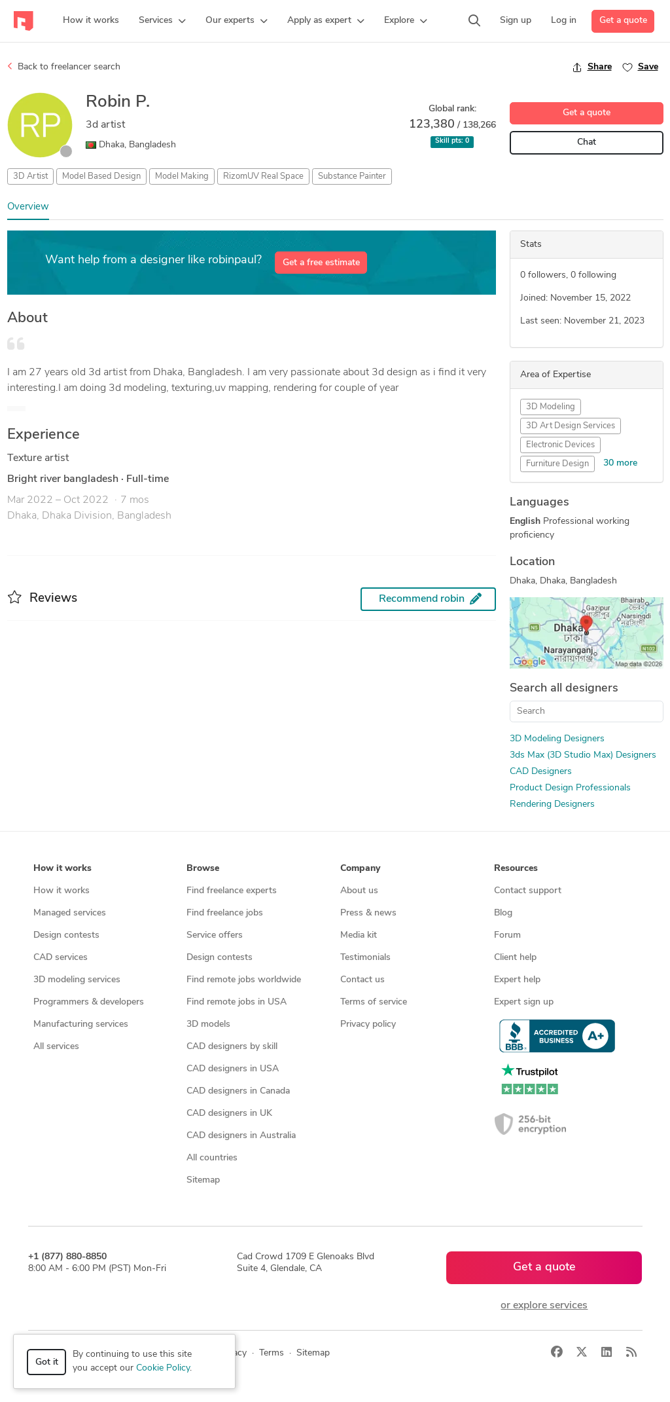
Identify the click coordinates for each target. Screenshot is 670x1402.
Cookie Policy (163, 1368)
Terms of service (373, 1002)
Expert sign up (524, 1002)
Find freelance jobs (224, 913)
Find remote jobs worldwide (243, 980)
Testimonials (365, 958)
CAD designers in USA (232, 1069)
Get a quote (623, 21)
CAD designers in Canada (238, 1091)
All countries (212, 1158)
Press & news (368, 913)
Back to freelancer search (63, 67)
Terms (271, 1353)
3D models (208, 1024)
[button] (162, 21)
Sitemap (203, 1180)
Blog (503, 913)
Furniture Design (557, 464)
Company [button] (360, 869)
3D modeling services (76, 980)
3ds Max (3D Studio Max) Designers (583, 755)
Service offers (214, 935)
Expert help (517, 980)
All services (56, 1047)
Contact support (527, 891)
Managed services (69, 913)
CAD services (60, 958)
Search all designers (564, 688)
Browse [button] (202, 869)
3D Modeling (550, 407)
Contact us (362, 980)
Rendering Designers (552, 804)
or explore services (544, 1306)
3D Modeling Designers (557, 739)
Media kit (358, 935)
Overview (28, 207)
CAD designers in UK (229, 1113)
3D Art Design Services (570, 426)
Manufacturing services (80, 1024)
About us (359, 891)
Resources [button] (516, 869)
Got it (46, 1362)
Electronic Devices (560, 445)
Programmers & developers (88, 1002)
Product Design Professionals (570, 788)
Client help (515, 958)
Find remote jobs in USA (236, 1002)
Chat (586, 142)
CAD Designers (541, 772)
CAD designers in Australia (241, 1136)
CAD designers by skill (231, 1047)
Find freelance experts (231, 891)
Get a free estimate (321, 263)
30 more (620, 463)
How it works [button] (62, 869)
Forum (507, 935)
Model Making (182, 176)
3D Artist (30, 176)
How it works (61, 891)
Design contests (66, 935)
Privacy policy (368, 1024)
